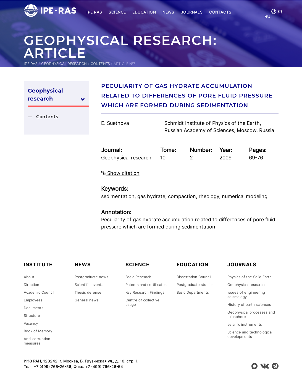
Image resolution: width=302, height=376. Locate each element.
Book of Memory (38, 330)
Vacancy (31, 323)
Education (144, 12)
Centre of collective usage (142, 302)
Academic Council (39, 292)
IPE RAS (94, 12)
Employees (33, 300)
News (168, 12)
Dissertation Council (194, 276)
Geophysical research (63, 64)
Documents (33, 307)
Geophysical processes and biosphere (251, 314)
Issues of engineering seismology (246, 294)
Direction (31, 284)
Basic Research (138, 276)
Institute (38, 264)
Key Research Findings (144, 292)
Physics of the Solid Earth (249, 276)
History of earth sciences (249, 304)
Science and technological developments (249, 334)
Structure (32, 315)
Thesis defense (88, 292)
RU (267, 16)
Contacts (220, 12)
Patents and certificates (146, 284)
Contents (100, 64)
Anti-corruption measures (37, 340)
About (29, 276)
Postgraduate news (91, 276)
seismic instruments (244, 324)
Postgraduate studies (195, 284)
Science (117, 12)
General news (87, 300)
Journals (192, 12)
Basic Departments (193, 292)
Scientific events (89, 284)
